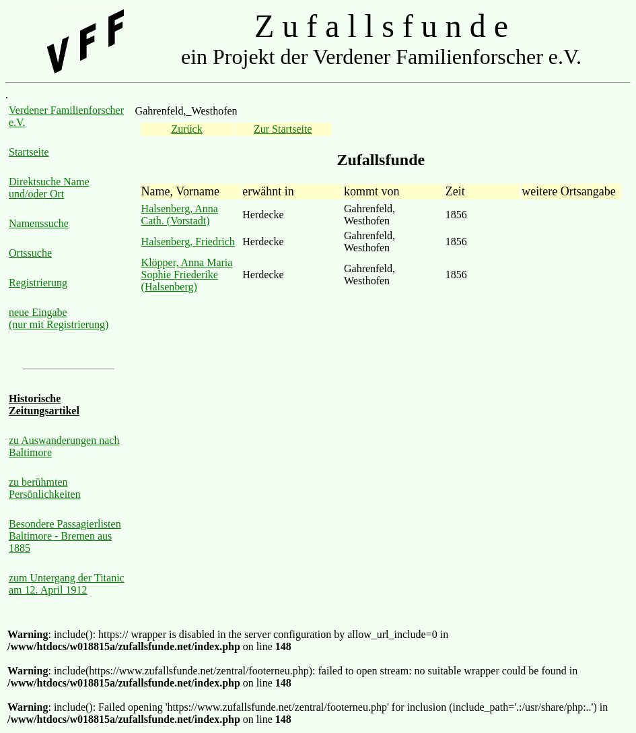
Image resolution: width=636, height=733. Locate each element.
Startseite (29, 152)
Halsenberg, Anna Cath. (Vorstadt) (179, 214)
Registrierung (38, 282)
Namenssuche (39, 223)
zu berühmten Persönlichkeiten (45, 488)
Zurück (187, 129)
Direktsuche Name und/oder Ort (49, 187)
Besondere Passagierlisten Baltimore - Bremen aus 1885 (65, 536)
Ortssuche (30, 253)
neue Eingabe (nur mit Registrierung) (58, 318)
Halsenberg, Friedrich (188, 241)
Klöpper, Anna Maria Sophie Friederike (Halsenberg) (187, 274)
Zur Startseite (283, 129)
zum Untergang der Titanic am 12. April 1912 (67, 584)
